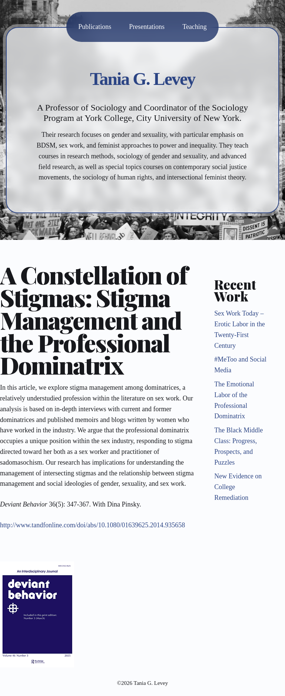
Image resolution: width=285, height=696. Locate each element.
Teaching (194, 26)
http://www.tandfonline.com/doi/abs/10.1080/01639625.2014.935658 (92, 525)
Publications (94, 26)
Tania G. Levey (142, 79)
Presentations (147, 26)
